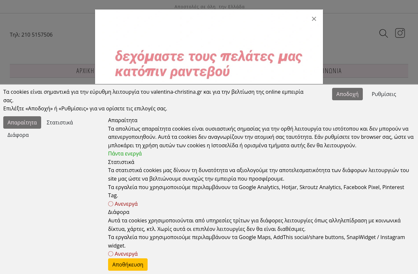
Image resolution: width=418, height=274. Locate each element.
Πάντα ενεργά (125, 153)
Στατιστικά (60, 122)
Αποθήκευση (127, 264)
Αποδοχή (347, 94)
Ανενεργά (122, 203)
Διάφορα (18, 134)
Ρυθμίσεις (384, 94)
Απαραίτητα (22, 122)
